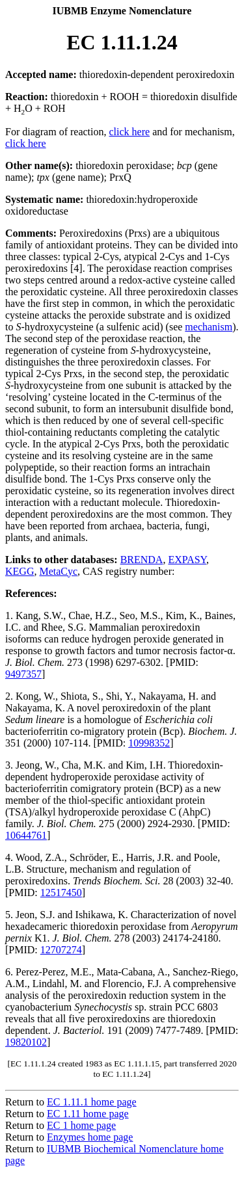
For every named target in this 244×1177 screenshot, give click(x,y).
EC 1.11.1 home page (92, 1101)
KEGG (19, 571)
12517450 (61, 892)
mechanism (208, 326)
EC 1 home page (81, 1125)
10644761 (26, 835)
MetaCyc (58, 571)
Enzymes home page (90, 1137)
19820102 (26, 1042)
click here (129, 131)
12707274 (61, 949)
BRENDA (141, 559)
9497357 (23, 674)
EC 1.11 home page (88, 1113)
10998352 (149, 742)
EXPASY (187, 559)
